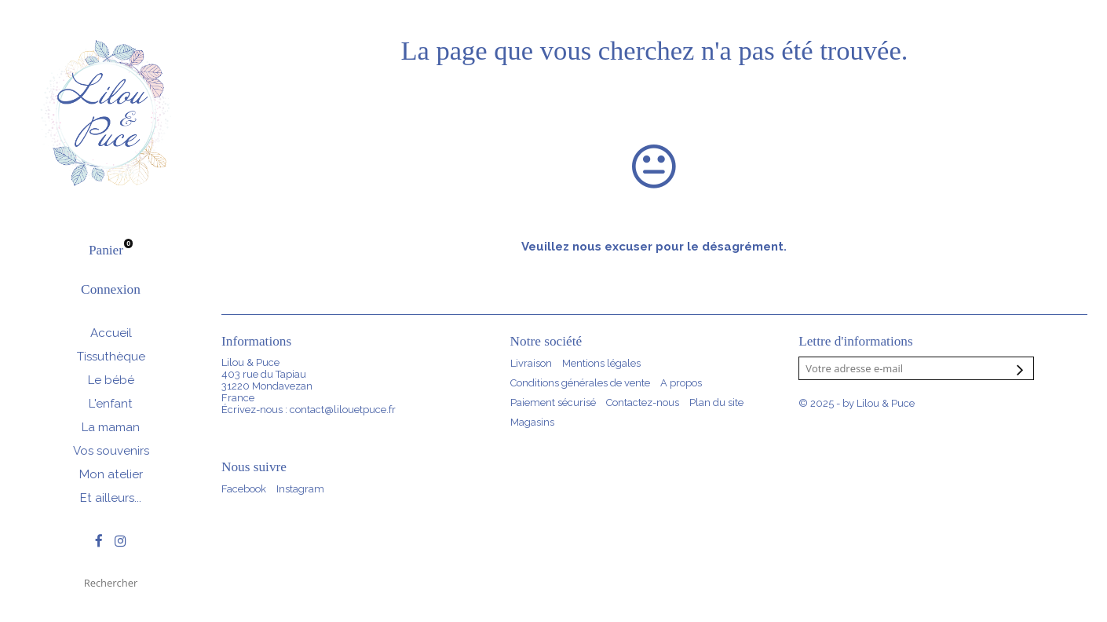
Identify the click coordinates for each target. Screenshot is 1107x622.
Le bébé (111, 380)
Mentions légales (601, 363)
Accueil (111, 333)
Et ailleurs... (110, 498)
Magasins (532, 422)
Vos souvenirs (111, 451)
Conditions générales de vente (580, 383)
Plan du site (716, 402)
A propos (681, 383)
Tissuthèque (111, 356)
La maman (111, 427)
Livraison (531, 363)
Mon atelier (111, 474)
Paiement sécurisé (553, 402)
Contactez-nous (642, 402)
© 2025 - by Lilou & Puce (856, 403)
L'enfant (111, 404)
